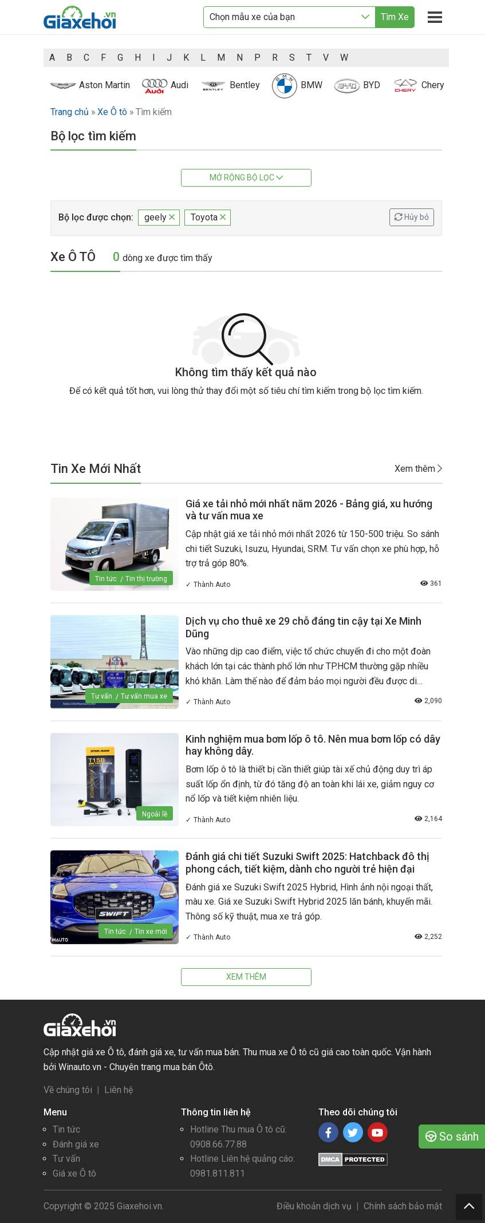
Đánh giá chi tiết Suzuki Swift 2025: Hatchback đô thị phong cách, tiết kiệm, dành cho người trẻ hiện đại (307, 862)
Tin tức (106, 579)
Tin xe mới (151, 932)
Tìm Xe (395, 16)
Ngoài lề (154, 814)
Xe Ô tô (112, 111)
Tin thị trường (146, 579)
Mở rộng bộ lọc (246, 177)
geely (159, 217)
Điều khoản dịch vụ (314, 1206)
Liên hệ (118, 1089)
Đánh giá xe (76, 1144)
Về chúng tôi (68, 1089)
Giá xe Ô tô (74, 1173)
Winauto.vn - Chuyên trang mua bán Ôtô (135, 1067)
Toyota (208, 217)
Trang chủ (69, 111)
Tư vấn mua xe (144, 696)
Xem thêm (418, 468)
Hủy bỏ (412, 217)
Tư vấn (101, 696)
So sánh (452, 1136)
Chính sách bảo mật (403, 1206)
